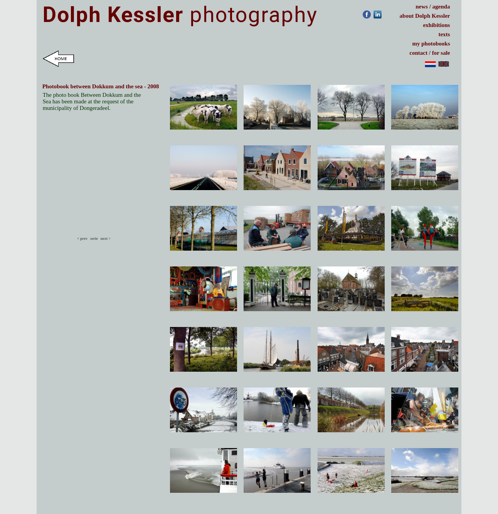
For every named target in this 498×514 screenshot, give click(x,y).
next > (107, 238)
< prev (82, 238)
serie (94, 238)
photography (180, 14)
